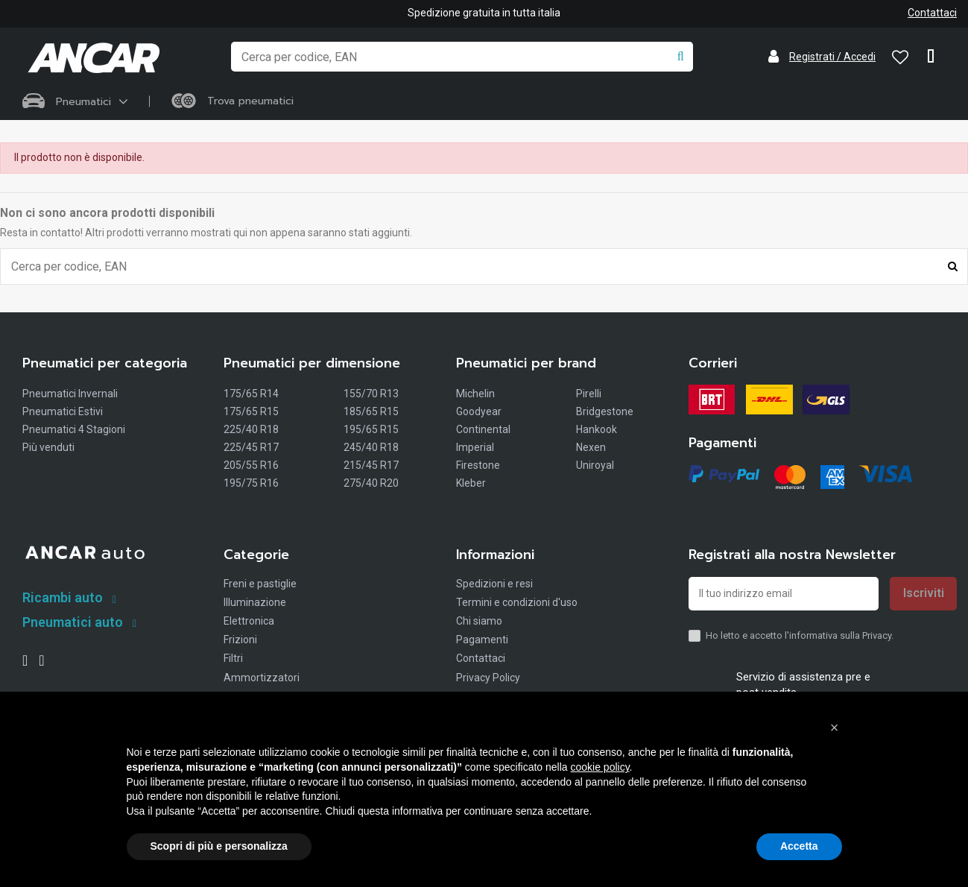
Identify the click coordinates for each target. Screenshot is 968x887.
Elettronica (249, 621)
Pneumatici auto (72, 622)
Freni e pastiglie (260, 584)
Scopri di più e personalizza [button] (219, 846)
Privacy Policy (488, 678)
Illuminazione (255, 602)
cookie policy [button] (599, 767)
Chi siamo (479, 621)
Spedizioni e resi (494, 584)
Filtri (233, 659)
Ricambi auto (62, 597)
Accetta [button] (799, 846)
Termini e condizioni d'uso (517, 602)
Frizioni (240, 639)
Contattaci (932, 13)
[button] (835, 727)
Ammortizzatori (262, 678)
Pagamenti (482, 639)
